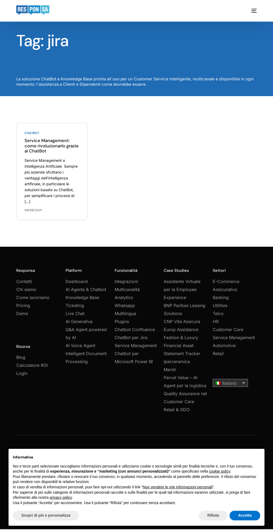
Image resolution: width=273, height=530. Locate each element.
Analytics (124, 298)
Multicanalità (127, 290)
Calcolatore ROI (32, 367)
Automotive (224, 347)
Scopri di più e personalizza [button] (45, 515)
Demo (22, 314)
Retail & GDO (177, 411)
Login (21, 375)
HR (216, 322)
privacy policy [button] (61, 497)
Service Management (234, 338)
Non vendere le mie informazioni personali (177, 487)
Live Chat (75, 314)
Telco (218, 314)
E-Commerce (226, 282)
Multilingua (125, 314)
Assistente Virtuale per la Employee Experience (182, 290)
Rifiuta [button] (213, 515)
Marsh (170, 371)
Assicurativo (225, 290)
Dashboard (77, 282)
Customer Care (228, 330)
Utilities (220, 306)
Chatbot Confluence (135, 330)
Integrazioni (126, 282)
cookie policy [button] (219, 471)
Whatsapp (125, 306)
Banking (221, 298)
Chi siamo (26, 290)
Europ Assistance (181, 330)
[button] (230, 384)
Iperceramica (177, 363)
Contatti (24, 282)
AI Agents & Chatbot (86, 290)
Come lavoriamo (33, 298)
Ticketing (75, 306)
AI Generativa (79, 322)
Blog (20, 359)
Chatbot (32, 133)
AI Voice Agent (80, 347)
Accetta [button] (245, 515)
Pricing (23, 306)
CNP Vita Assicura (182, 322)
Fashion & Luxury (181, 338)
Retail (218, 355)
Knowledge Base (82, 298)
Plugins (122, 322)
